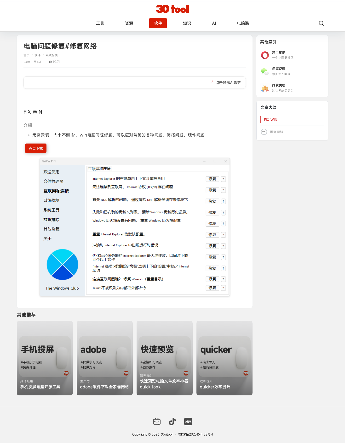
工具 (100, 23)
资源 (129, 23)
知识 (187, 23)
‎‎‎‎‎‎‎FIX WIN (270, 119)
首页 (26, 55)
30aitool (165, 434)
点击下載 (36, 148)
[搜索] (321, 23)
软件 (158, 23)
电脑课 (243, 23)
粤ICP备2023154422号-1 (195, 434)
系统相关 (52, 55)
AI (214, 23)
